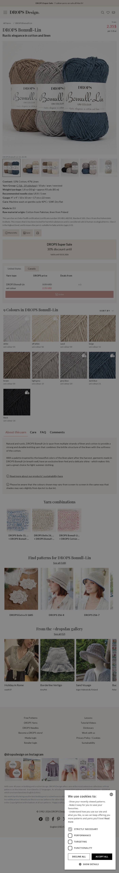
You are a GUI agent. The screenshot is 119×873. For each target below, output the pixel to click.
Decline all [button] (79, 856)
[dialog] (90, 830)
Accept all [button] (102, 856)
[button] (90, 864)
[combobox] (111, 794)
